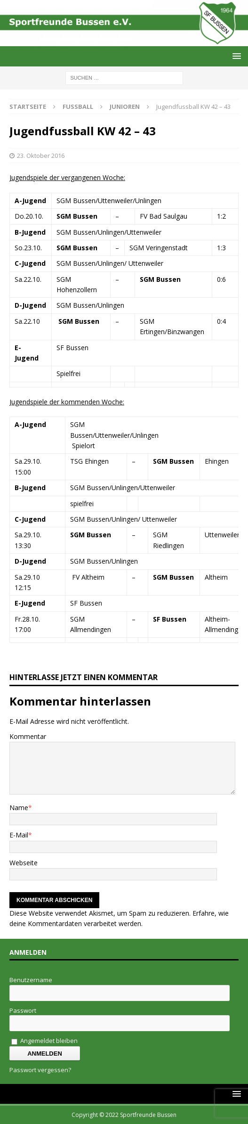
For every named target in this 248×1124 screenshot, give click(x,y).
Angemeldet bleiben (44, 1040)
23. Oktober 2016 (40, 155)
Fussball (78, 106)
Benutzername (30, 980)
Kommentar (27, 736)
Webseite (23, 862)
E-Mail (18, 834)
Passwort (22, 1010)
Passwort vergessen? (40, 1070)
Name (18, 807)
